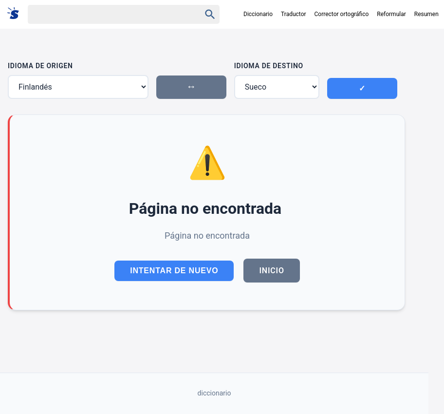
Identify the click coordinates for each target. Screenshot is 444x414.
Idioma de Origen (40, 66)
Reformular (391, 14)
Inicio (271, 270)
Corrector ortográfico (341, 14)
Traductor (293, 14)
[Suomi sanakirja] (16, 14)
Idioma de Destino (268, 66)
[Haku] (105, 14)
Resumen (426, 14)
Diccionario (258, 14)
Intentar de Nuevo (174, 270)
